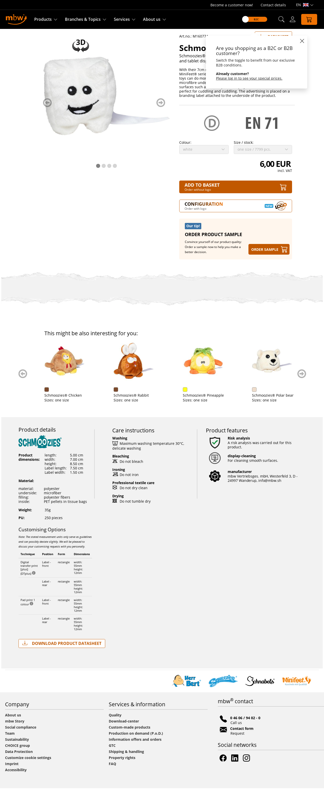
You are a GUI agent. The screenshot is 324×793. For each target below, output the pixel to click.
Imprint (12, 768)
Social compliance (20, 732)
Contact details (273, 5)
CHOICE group (17, 750)
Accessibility (16, 774)
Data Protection (19, 756)
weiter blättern (160, 107)
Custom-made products (130, 732)
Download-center (124, 726)
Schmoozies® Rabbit (131, 400)
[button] (281, 19)
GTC (112, 750)
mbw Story (14, 726)
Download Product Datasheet (61, 648)
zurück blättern (47, 107)
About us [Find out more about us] (151, 19)
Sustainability (17, 744)
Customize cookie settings (28, 762)
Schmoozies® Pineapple (203, 400)
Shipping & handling (126, 756)
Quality (115, 719)
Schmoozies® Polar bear (273, 400)
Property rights (122, 762)
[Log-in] (292, 19)
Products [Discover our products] (43, 19)
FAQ (112, 768)
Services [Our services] (122, 19)
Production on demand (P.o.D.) (136, 738)
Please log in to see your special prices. (249, 78)
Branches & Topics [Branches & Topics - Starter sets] (83, 19)
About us (13, 719)
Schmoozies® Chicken (63, 400)
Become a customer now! (231, 5)
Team (10, 738)
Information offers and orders (135, 744)
